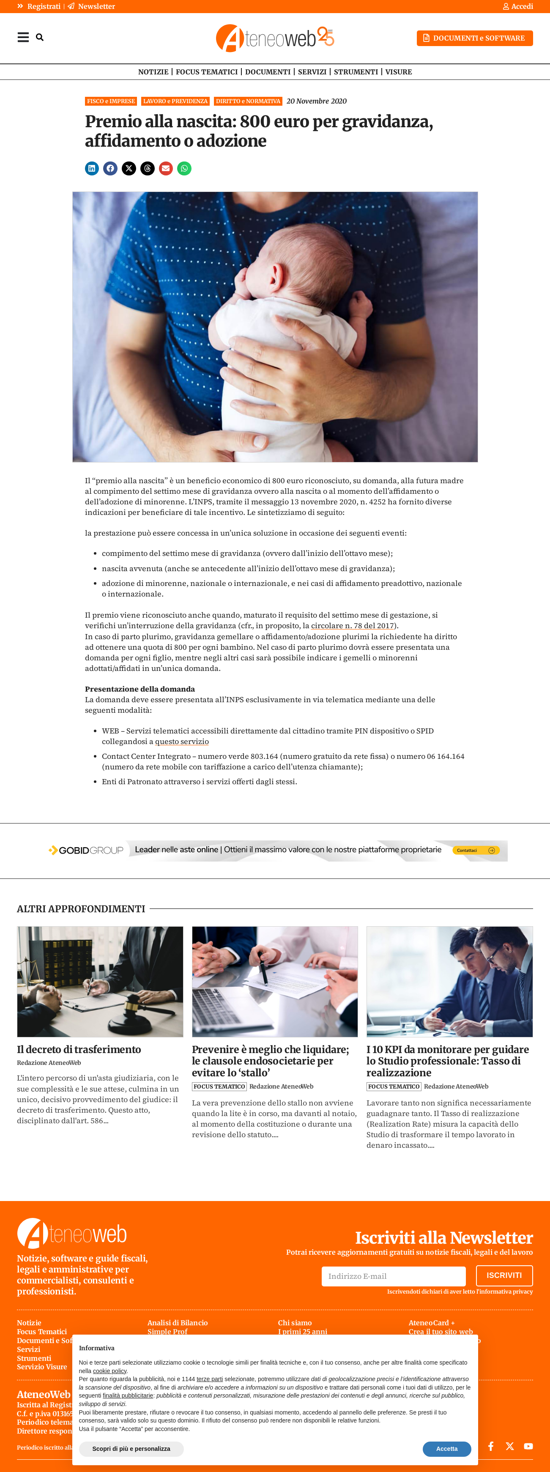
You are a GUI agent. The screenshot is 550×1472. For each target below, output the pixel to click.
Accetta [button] (447, 1448)
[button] (92, 168)
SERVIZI (312, 71)
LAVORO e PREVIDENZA (175, 100)
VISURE (399, 71)
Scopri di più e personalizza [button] (131, 1448)
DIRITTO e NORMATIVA (248, 100)
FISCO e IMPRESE (111, 100)
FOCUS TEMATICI (207, 71)
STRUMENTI (356, 71)
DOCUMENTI (268, 71)
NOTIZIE (153, 71)
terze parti (210, 1379)
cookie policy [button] (109, 1371)
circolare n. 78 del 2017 (352, 625)
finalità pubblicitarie (128, 1395)
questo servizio (182, 741)
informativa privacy (506, 1291)
